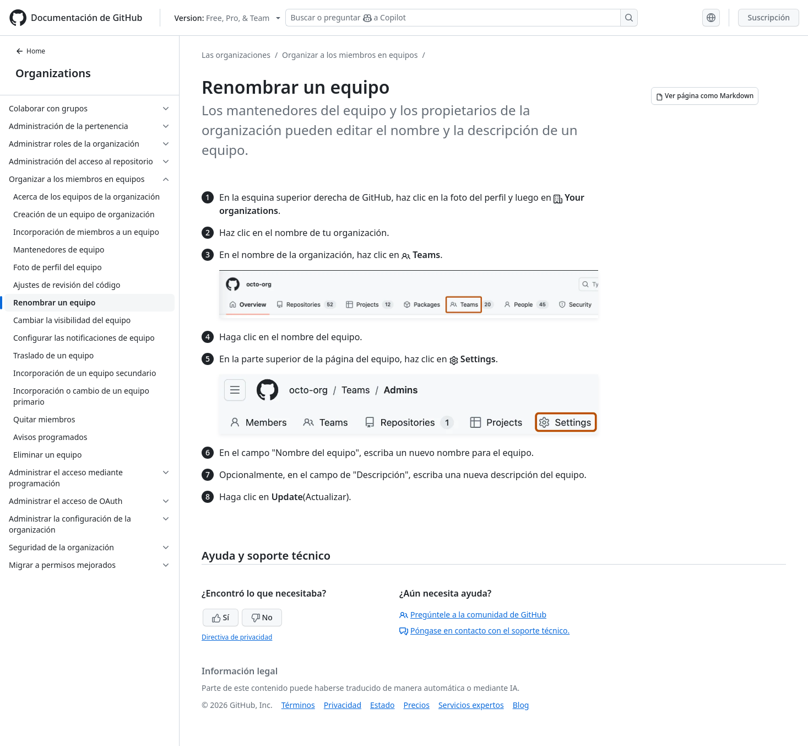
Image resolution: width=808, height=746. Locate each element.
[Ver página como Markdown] (704, 96)
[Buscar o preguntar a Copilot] (461, 17)
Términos (298, 705)
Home (30, 51)
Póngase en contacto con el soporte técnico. (484, 630)
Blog (521, 705)
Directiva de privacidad (237, 637)
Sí (220, 617)
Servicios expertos (471, 705)
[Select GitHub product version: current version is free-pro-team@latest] (227, 17)
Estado (382, 705)
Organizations (53, 73)
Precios (417, 705)
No (262, 617)
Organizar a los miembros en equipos (349, 55)
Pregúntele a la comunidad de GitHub (472, 614)
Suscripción (768, 17)
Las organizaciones (236, 55)
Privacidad (342, 705)
